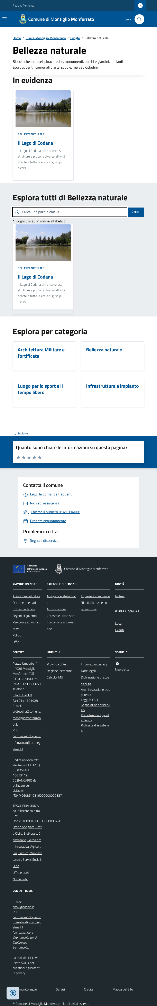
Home (17, 38)
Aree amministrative (26, 596)
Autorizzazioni (56, 609)
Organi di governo (25, 615)
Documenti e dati (24, 602)
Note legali (88, 670)
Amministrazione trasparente (95, 692)
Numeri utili (20, 879)
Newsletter (122, 669)
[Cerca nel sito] (137, 19)
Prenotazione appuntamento (95, 718)
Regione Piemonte (23, 5)
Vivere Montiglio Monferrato (46, 38)
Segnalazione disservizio (95, 707)
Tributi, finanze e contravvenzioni (95, 606)
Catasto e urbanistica (61, 615)
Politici (17, 635)
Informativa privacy (94, 664)
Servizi (60, 989)
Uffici (16, 641)
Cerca (135, 211)
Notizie (119, 596)
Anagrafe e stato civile (61, 599)
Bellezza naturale (31, 134)
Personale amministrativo (27, 625)
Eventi (119, 629)
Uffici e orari (21, 872)
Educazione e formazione (61, 625)
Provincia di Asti (57, 664)
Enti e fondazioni (24, 609)
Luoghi (75, 38)
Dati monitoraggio (25, 989)
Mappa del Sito (123, 989)
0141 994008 (22, 694)
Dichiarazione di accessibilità (95, 680)
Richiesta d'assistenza (95, 728)
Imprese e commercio (95, 596)
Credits (88, 989)
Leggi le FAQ (89, 699)
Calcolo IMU (55, 677)
